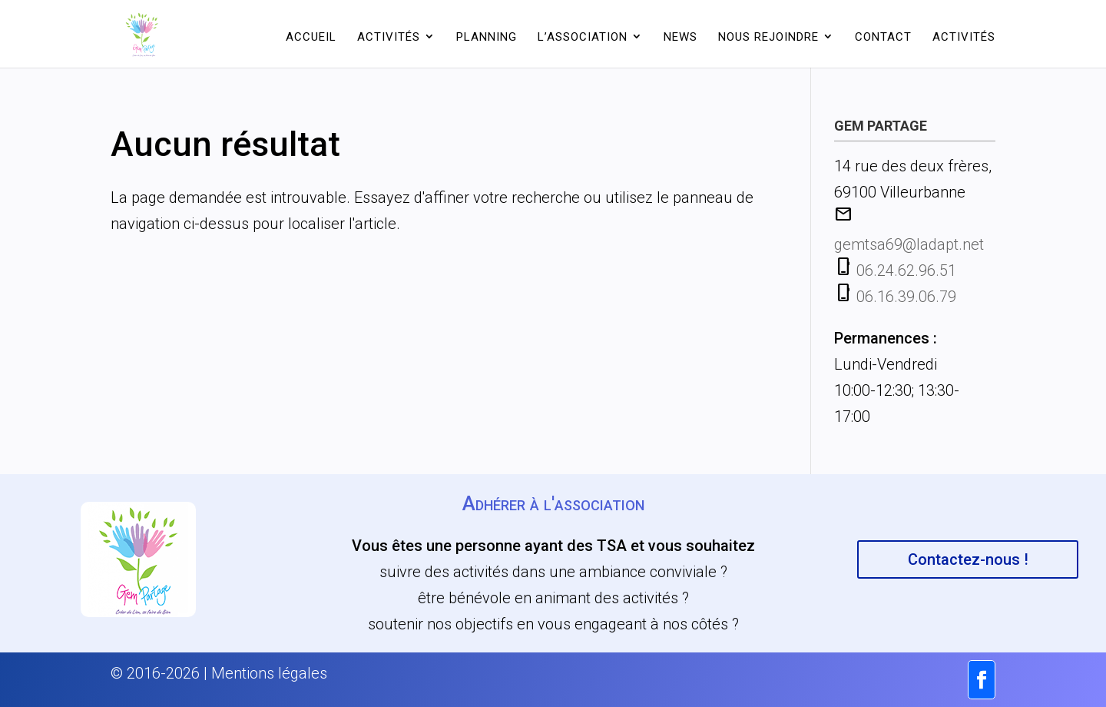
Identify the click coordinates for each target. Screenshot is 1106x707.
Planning (486, 37)
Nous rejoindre (768, 37)
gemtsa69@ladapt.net (909, 244)
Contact (883, 37)
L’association (583, 37)
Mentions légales (269, 673)
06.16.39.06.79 (906, 296)
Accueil (311, 37)
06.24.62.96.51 (906, 270)
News (680, 37)
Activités (388, 37)
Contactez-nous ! (968, 559)
